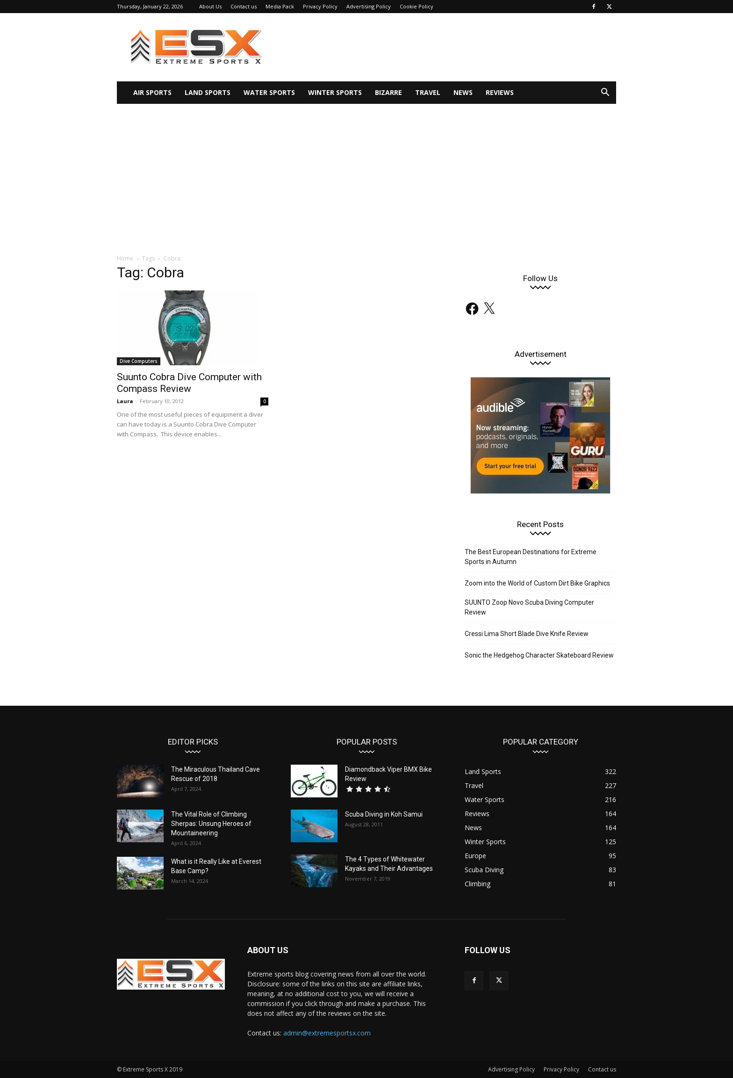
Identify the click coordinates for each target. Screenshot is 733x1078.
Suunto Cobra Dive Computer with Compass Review (189, 382)
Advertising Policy (368, 6)
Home (125, 258)
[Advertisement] (366, 174)
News (463, 92)
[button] (605, 93)
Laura (125, 401)
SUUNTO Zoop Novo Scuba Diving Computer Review (529, 607)
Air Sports (152, 92)
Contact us (243, 6)
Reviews (500, 92)
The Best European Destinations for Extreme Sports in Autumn (530, 556)
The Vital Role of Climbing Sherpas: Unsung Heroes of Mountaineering (211, 823)
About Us (210, 6)
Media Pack (280, 6)
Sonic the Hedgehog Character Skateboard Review (539, 655)
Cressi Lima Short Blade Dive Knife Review (527, 633)
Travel (427, 92)
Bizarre (388, 92)
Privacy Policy (320, 6)
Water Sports (269, 92)
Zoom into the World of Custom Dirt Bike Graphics (537, 583)
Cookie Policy (416, 6)
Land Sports (207, 92)
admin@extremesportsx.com (327, 1032)
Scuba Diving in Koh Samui (384, 814)
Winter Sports (335, 92)
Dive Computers (139, 361)
